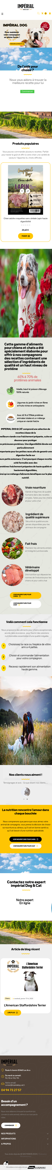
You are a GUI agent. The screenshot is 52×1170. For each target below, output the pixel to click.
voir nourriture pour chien (22, 595)
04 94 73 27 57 (11, 1090)
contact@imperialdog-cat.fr (15, 1085)
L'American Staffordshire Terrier (25, 1005)
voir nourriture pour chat (22, 604)
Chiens (7, 998)
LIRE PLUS (11, 1012)
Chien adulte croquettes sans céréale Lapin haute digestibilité (25, 220)
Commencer (27, 91)
